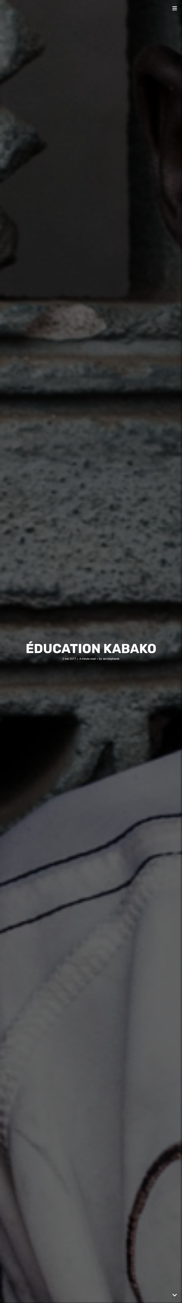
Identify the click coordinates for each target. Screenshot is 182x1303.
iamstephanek (111, 658)
